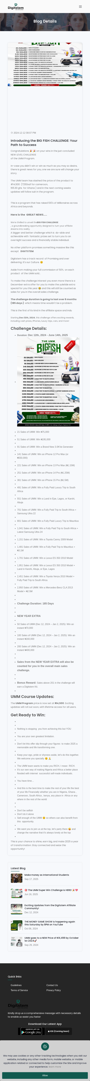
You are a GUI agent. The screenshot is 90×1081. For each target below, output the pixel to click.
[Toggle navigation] (80, 6)
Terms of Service (19, 990)
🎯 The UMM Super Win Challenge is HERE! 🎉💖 (52, 890)
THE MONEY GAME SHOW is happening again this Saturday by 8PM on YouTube (50, 923)
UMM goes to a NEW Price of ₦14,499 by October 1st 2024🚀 (47, 940)
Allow (45, 1075)
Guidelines (16, 985)
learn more (54, 1066)
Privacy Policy (53, 990)
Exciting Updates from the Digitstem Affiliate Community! (50, 907)
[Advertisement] (45, 106)
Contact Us (52, 985)
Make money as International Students (47, 875)
